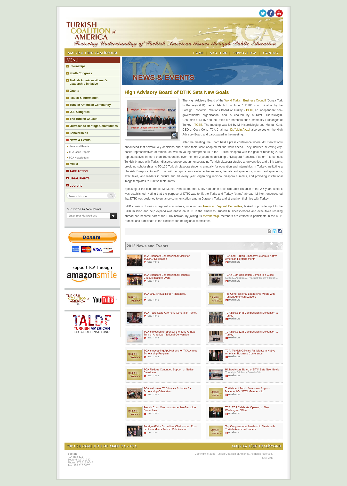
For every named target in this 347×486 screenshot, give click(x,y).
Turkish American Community (90, 105)
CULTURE (76, 185)
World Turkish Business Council (245, 100)
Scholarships (79, 133)
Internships (78, 66)
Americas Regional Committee (222, 206)
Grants (74, 90)
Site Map (267, 457)
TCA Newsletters (79, 157)
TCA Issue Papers (79, 152)
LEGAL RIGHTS (80, 178)
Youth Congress (81, 73)
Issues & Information (84, 98)
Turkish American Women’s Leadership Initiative (89, 82)
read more (153, 261)
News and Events (79, 146)
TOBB (198, 124)
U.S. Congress (80, 112)
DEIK (249, 110)
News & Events (80, 140)
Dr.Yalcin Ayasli (240, 129)
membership (211, 216)
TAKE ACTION (79, 171)
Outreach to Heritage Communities (94, 126)
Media (74, 164)
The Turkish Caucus (83, 119)
